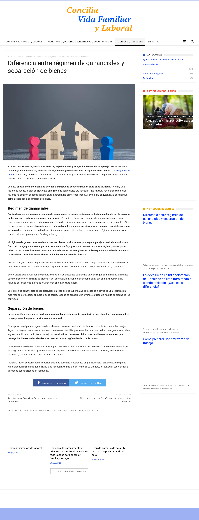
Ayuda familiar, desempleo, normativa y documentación (163, 61)
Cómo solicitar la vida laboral (25, 448)
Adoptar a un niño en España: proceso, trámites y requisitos (36, 397)
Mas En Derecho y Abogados (81, 410)
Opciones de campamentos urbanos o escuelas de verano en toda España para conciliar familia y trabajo (69, 453)
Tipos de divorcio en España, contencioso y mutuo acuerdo (102, 397)
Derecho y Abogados (24, 56)
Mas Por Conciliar (50, 410)
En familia (148, 78)
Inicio (10, 56)
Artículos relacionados (22, 410)
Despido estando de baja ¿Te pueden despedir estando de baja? (109, 451)
